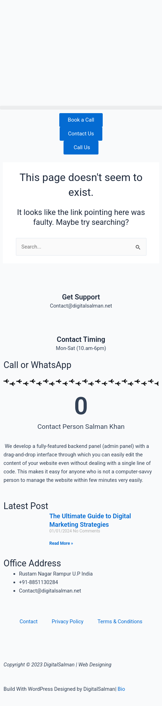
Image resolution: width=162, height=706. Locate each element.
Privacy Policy (68, 621)
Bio (121, 689)
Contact (29, 621)
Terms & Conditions (119, 621)
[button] (81, 108)
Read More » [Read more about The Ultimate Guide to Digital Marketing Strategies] (61, 543)
